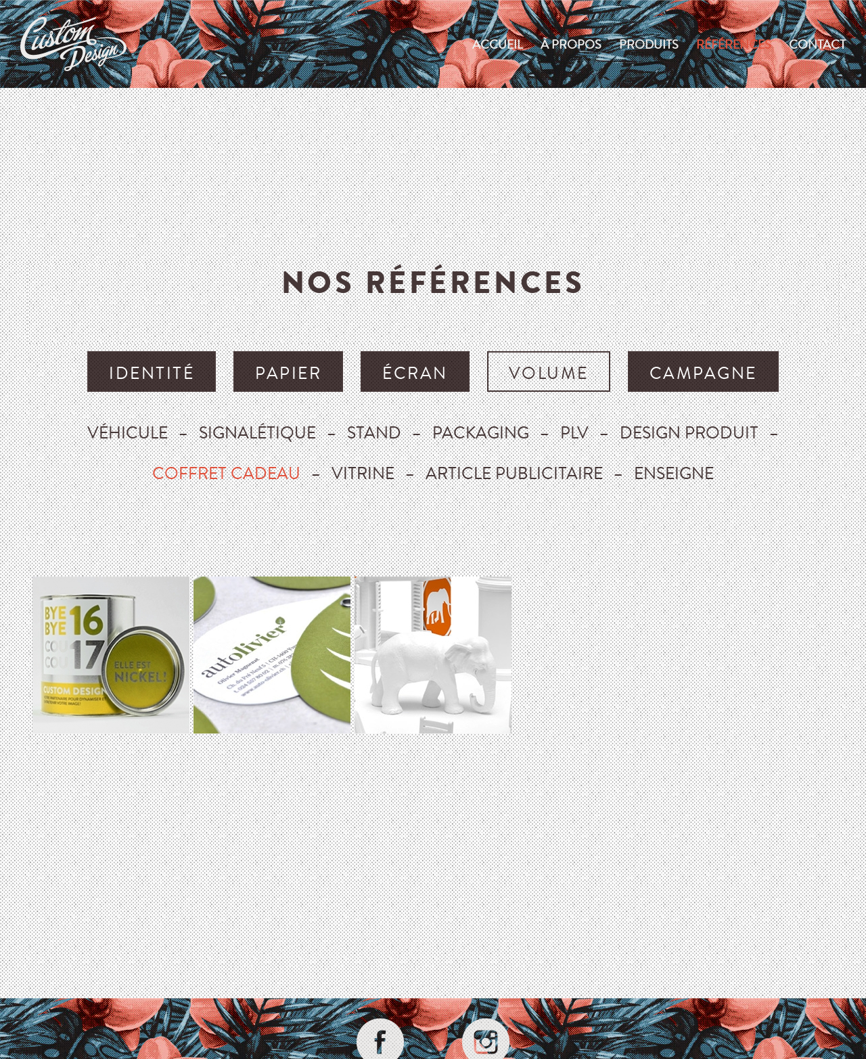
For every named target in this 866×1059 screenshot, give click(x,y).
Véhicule (127, 432)
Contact (817, 44)
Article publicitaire (514, 472)
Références (733, 44)
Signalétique (257, 432)
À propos (571, 44)
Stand (374, 432)
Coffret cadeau (226, 472)
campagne (703, 372)
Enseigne (674, 472)
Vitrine (363, 472)
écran (415, 372)
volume (549, 372)
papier (288, 372)
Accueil (497, 44)
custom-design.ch (73, 44)
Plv (574, 432)
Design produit (689, 432)
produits (649, 44)
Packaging (480, 432)
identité (151, 372)
